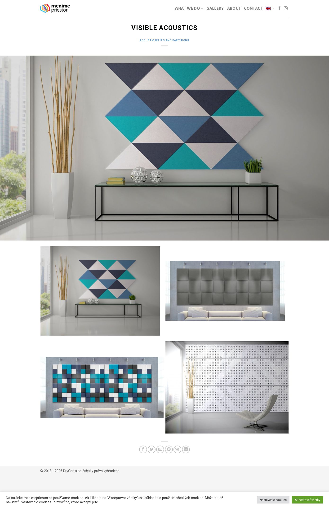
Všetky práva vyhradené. (101, 471)
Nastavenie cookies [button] (273, 500)
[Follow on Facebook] (279, 8)
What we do (189, 8)
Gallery (215, 8)
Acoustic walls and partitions (164, 40)
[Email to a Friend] (160, 449)
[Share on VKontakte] (177, 449)
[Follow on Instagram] (286, 8)
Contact (253, 8)
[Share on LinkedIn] (186, 449)
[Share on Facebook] (143, 449)
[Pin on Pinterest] (169, 449)
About (234, 8)
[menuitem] (270, 8)
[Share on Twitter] (152, 449)
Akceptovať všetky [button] (307, 500)
